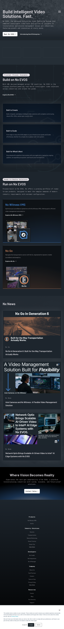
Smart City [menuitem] (32, 542)
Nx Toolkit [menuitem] (32, 553)
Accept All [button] (24, 625)
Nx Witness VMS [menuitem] (32, 518)
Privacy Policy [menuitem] (32, 580)
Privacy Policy (14, 616)
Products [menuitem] (32, 514)
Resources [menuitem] (32, 587)
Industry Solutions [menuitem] (32, 526)
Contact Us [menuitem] (32, 603)
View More (32, 544)
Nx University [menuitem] (32, 597)
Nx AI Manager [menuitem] (32, 559)
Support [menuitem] (32, 600)
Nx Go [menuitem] (32, 521)
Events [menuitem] (32, 591)
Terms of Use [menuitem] (32, 577)
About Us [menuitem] (32, 567)
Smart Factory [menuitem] (32, 539)
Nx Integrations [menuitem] (32, 556)
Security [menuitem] (32, 529)
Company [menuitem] (32, 564)
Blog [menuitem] (32, 594)
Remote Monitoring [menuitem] (32, 536)
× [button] (59, 610)
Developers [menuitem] (32, 549)
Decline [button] (38, 625)
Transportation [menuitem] (32, 533)
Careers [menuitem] (32, 574)
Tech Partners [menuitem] (32, 570)
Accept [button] (31, 625)
